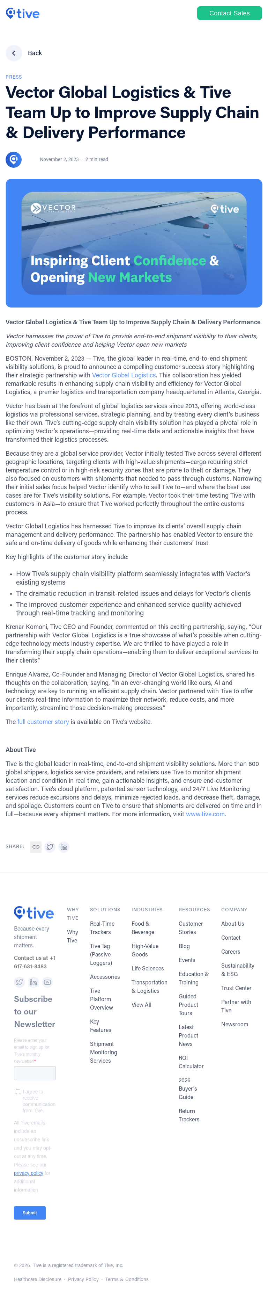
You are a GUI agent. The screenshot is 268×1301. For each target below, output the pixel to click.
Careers (230, 952)
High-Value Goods (145, 951)
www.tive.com (205, 815)
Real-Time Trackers (102, 928)
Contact (230, 938)
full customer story (43, 723)
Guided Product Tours (188, 1005)
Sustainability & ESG (237, 970)
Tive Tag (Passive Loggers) (101, 955)
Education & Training (194, 979)
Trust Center (236, 988)
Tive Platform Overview (101, 1000)
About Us (232, 924)
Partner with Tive (236, 1007)
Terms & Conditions (127, 1280)
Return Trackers (189, 1116)
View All (141, 1005)
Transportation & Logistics (150, 987)
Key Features (100, 1026)
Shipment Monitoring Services (103, 1053)
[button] (36, 847)
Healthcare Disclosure (37, 1280)
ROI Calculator (191, 1063)
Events (187, 960)
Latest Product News (188, 1036)
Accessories (105, 977)
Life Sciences (148, 969)
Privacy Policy (83, 1280)
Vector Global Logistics (124, 376)
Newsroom (234, 1025)
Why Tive (72, 937)
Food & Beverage (143, 928)
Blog (184, 946)
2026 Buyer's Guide (188, 1089)
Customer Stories (191, 928)
